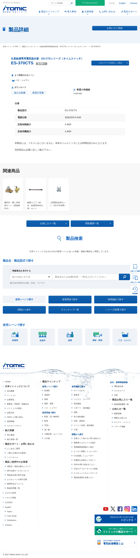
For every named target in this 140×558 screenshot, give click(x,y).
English (122, 3)
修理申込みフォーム (15, 484)
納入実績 (9, 431)
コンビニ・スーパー (82, 400)
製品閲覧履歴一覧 (121, 405)
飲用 (46, 421)
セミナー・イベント (122, 423)
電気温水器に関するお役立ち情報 (118, 520)
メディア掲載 (119, 427)
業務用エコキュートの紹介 (85, 443)
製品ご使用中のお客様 (16, 462)
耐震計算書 (38, 93)
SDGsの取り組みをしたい (84, 465)
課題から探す (24, 310)
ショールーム (12, 458)
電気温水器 (118, 387)
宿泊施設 (77, 404)
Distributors (11, 521)
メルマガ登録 (10, 498)
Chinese (133, 3)
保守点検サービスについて (18, 471)
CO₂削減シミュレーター (84, 456)
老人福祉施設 (79, 417)
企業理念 (10, 400)
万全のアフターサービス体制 (86, 469)
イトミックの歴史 (14, 409)
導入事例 (10, 435)
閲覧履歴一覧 (94, 223)
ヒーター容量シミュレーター (86, 452)
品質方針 (10, 413)
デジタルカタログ (90, 3)
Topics (9, 512)
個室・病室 (48, 404)
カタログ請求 (10, 493)
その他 (47, 439)
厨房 (46, 400)
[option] (11, 195)
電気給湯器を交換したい (84, 478)
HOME (8, 382)
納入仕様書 (19, 93)
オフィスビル (79, 391)
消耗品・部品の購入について (19, 467)
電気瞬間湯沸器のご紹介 (84, 447)
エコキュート (119, 391)
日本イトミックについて (17, 387)
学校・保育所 (79, 421)
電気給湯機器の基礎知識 (118, 543)
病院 (75, 413)
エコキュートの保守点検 (17, 480)
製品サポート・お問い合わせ (19, 444)
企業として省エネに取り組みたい (87, 439)
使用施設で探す (116, 299)
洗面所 (47, 395)
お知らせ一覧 (119, 409)
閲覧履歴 (135, 293)
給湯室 (47, 391)
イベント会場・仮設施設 (84, 426)
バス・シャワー (50, 408)
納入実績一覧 (12, 440)
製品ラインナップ (51, 382)
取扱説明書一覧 (13, 489)
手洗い (47, 426)
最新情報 (117, 414)
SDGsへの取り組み (15, 417)
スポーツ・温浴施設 (82, 408)
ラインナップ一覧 (70, 310)
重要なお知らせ (120, 418)
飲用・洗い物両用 (51, 417)
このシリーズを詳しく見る (113, 63)
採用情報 (10, 422)
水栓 (116, 396)
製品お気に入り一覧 (122, 400)
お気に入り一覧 (135, 282)
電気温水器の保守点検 (16, 476)
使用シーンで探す (24, 299)
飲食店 (76, 395)
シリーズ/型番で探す (115, 310)
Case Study (11, 516)
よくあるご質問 (13, 449)
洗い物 (47, 430)
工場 (75, 430)
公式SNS (9, 503)
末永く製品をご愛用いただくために (118, 531)
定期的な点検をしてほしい (85, 460)
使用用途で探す (70, 299)
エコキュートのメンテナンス (86, 473)
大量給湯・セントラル (53, 434)
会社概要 (10, 391)
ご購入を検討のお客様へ (17, 453)
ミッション (11, 396)
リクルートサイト (14, 426)
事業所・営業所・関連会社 (18, 404)
